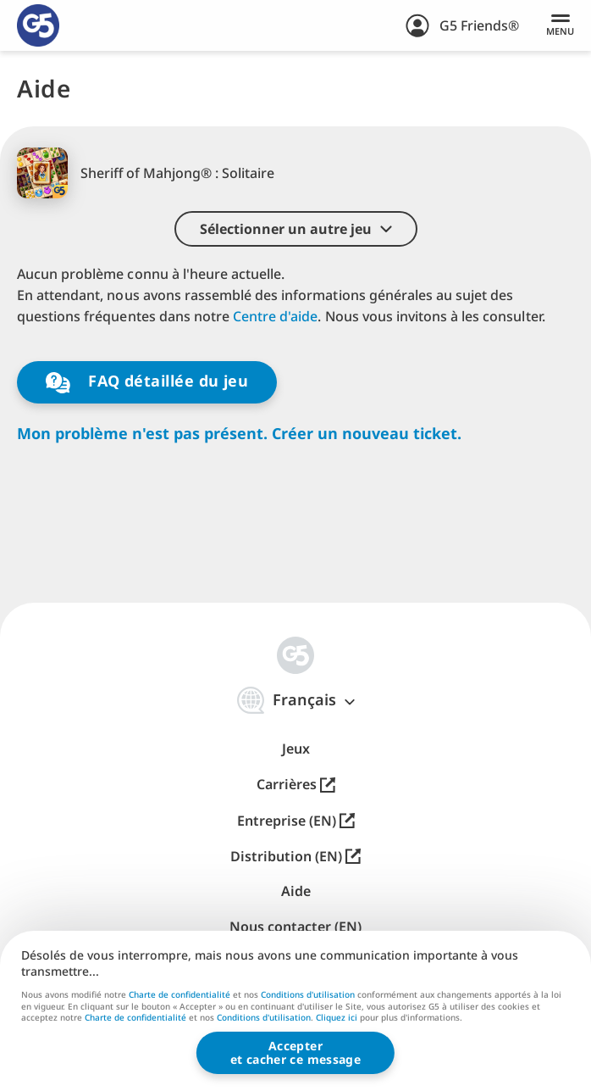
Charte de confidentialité (179, 994)
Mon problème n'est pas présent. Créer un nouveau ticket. (239, 434)
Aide (296, 891)
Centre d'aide (275, 316)
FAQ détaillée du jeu (147, 381)
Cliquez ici (336, 1018)
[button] (295, 229)
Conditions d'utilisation (308, 994)
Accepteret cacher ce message (295, 1052)
